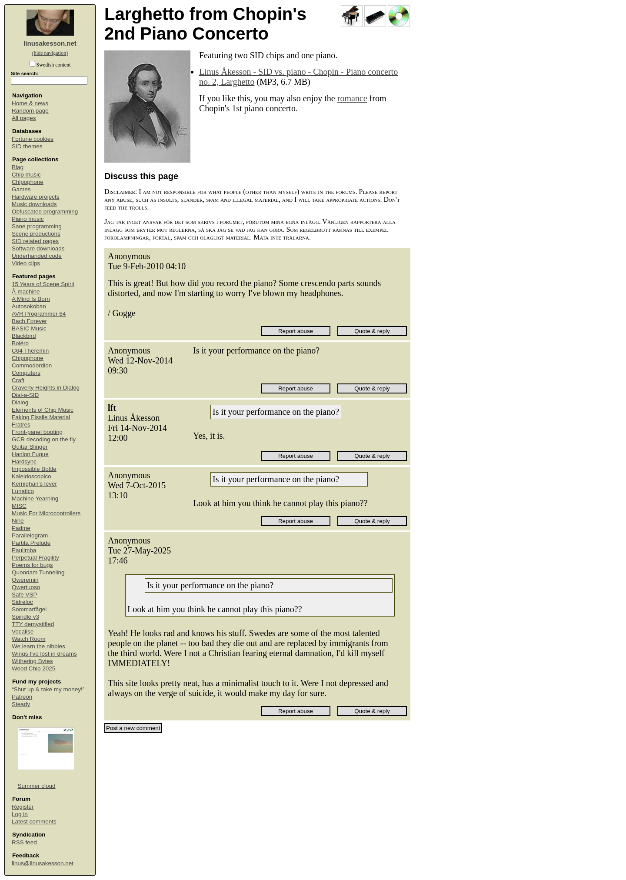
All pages (24, 118)
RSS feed (24, 842)
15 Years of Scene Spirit (43, 284)
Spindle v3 (25, 616)
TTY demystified (33, 624)
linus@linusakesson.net (42, 863)
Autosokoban (29, 306)
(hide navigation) (50, 53)
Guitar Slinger (30, 446)
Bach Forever (29, 321)
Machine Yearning (35, 498)
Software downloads (38, 248)
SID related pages (35, 241)
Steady (21, 704)
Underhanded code (37, 256)
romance (352, 98)
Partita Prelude (31, 543)
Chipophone (27, 182)
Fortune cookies (32, 139)
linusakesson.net (50, 43)
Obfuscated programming (45, 211)
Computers (26, 373)
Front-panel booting (37, 432)
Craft (18, 380)
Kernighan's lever (34, 483)
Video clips (26, 263)
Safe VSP (24, 594)
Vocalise (22, 631)
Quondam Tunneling (38, 572)
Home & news (30, 103)
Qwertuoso (26, 587)
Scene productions (36, 233)
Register (22, 806)
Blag (17, 167)
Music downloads (34, 204)
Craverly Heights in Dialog (46, 387)
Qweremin (25, 580)
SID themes (27, 146)
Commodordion (32, 365)
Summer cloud (37, 786)
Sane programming (37, 226)
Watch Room (29, 639)
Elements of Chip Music (42, 410)
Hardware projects (36, 196)
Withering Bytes (32, 661)
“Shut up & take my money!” (48, 689)
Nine (18, 520)
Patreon (22, 696)
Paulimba (24, 550)
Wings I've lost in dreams (44, 653)
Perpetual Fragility (35, 557)
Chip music (26, 174)
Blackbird (24, 336)
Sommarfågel (29, 609)
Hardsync (24, 461)
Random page (30, 110)
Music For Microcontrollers (46, 513)
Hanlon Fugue (30, 454)
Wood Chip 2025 (33, 668)
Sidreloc (22, 602)
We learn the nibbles (38, 646)
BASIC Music (29, 328)
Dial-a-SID (25, 395)
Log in (20, 814)
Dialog (20, 402)
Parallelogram (30, 535)
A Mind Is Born (31, 299)
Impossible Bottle (34, 469)
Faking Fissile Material (41, 417)
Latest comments (34, 821)
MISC (19, 506)
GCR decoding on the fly (44, 439)
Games (21, 189)
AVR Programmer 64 (39, 313)
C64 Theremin (30, 350)
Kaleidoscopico (31, 476)
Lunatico (23, 491)
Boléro (20, 343)
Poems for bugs (32, 565)
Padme (21, 528)
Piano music (28, 219)
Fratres (21, 424)
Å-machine (26, 291)
